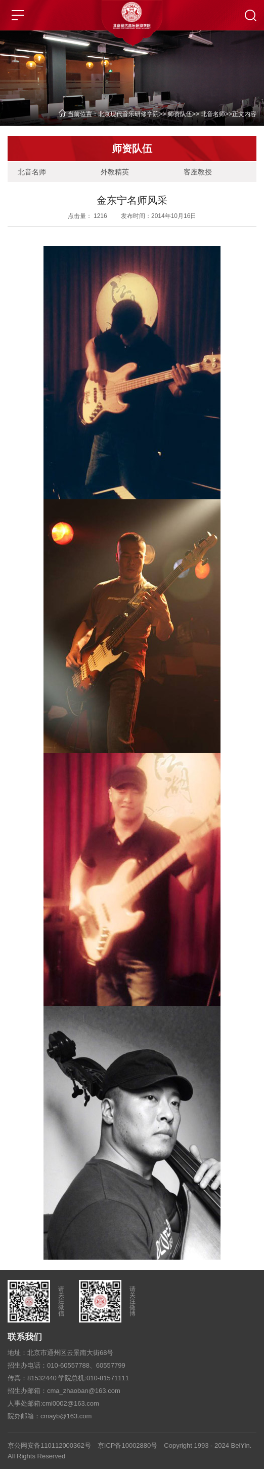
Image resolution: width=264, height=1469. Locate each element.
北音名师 (213, 114)
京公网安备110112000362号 (49, 1445)
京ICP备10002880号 (128, 1445)
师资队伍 (180, 114)
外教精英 (115, 172)
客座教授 (198, 172)
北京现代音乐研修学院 (128, 114)
